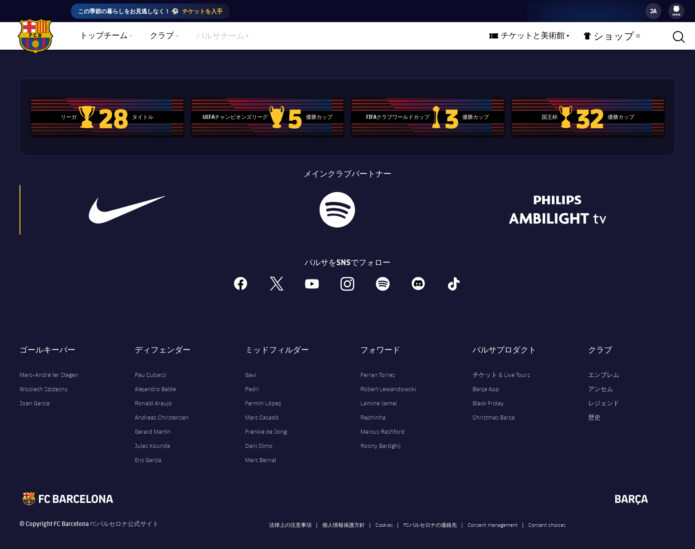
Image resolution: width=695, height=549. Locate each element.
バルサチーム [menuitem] (220, 36)
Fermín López (263, 395)
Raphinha (373, 409)
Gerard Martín (153, 423)
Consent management (493, 517)
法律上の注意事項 (290, 517)
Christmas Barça (493, 409)
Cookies (384, 517)
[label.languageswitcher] (653, 11)
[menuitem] (676, 9)
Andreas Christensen (162, 409)
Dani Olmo (259, 438)
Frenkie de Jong (266, 423)
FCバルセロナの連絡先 (430, 517)
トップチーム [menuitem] (104, 36)
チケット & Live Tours (501, 367)
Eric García (148, 452)
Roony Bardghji (380, 438)
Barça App (485, 381)
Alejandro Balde (155, 381)
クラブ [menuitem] (162, 36)
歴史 (594, 409)
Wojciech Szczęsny (44, 381)
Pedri (252, 381)
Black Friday (488, 395)
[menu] (676, 11)
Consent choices (547, 517)
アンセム (600, 381)
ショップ (614, 38)
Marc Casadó (262, 409)
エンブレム (603, 367)
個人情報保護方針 (343, 517)
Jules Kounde (152, 438)
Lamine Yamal (378, 395)
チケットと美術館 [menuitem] (542, 36)
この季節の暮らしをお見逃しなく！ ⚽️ (150, 11)
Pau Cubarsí (150, 367)
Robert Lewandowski (388, 381)
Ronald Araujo (153, 395)
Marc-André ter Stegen (49, 367)
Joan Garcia (35, 395)
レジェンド (603, 395)
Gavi (250, 367)
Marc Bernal (260, 452)
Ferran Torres (377, 367)
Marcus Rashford (382, 423)
